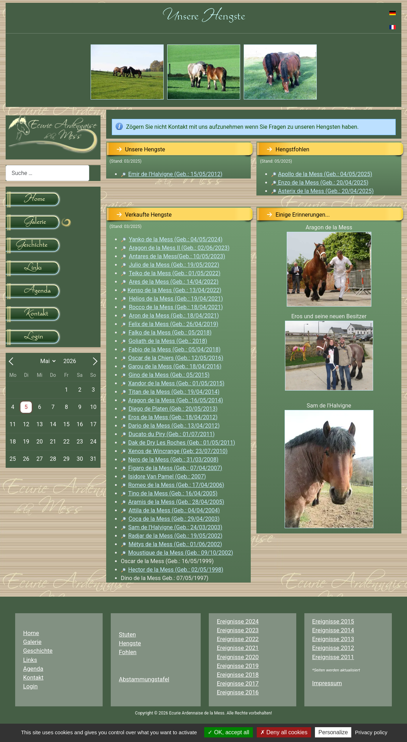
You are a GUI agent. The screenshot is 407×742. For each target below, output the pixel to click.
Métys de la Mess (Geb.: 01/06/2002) (175, 544)
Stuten (127, 634)
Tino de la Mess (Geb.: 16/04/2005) (173, 493)
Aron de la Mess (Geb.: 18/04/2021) (174, 315)
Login (30, 686)
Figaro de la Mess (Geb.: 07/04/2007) (175, 468)
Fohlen (127, 652)
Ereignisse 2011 (333, 656)
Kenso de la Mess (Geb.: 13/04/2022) (174, 290)
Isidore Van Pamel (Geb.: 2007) (167, 476)
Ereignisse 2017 (238, 683)
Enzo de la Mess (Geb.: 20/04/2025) (319, 182)
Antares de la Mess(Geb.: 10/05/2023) (177, 256)
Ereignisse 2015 (333, 621)
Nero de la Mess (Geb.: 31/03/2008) (173, 459)
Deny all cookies (284, 732)
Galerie (32, 641)
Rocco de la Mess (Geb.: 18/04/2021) (176, 307)
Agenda (33, 668)
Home (31, 633)
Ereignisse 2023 (238, 630)
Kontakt (33, 677)
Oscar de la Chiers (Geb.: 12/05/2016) (176, 358)
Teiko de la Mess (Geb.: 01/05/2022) (174, 273)
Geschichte (38, 650)
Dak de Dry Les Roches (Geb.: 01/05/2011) (181, 442)
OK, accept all (228, 732)
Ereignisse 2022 (238, 639)
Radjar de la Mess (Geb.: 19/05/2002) (175, 535)
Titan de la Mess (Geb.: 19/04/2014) (174, 391)
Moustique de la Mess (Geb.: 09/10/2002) (180, 552)
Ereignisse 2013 (333, 639)
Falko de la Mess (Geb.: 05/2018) (169, 332)
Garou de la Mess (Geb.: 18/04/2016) (174, 366)
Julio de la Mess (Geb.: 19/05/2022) (174, 264)
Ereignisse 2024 (238, 621)
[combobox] (47, 173)
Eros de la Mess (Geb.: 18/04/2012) (173, 417)
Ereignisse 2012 (333, 647)
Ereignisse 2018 (238, 674)
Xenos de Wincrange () (178, 451)
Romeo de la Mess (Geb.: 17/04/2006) (176, 485)
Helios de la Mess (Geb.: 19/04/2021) (176, 298)
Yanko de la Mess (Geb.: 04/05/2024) (175, 239)
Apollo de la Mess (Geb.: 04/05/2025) (325, 174)
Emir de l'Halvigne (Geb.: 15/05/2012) (175, 174)
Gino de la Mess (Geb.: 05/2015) (168, 375)
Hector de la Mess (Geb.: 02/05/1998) (175, 569)
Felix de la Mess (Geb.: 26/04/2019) (173, 324)
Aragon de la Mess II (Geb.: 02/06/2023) (179, 248)
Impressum (327, 683)
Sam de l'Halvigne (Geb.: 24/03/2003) (175, 527)
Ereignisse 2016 (238, 692)
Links (30, 659)
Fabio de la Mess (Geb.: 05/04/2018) (174, 349)
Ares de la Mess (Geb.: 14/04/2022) (173, 281)
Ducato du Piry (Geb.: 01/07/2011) (172, 434)
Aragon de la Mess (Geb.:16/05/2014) (175, 400)
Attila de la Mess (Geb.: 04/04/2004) (174, 510)
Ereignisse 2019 (238, 665)
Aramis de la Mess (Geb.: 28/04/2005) (172, 502)
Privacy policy (371, 732)
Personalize (333, 732)
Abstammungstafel (144, 679)
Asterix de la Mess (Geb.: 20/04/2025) (325, 191)
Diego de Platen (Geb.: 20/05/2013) (173, 408)
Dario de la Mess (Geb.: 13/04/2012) (174, 425)
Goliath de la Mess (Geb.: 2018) (167, 341)
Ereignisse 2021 (238, 647)
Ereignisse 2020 (238, 656)
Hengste (130, 643)
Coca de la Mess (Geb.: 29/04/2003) (174, 518)
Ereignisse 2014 (333, 630)
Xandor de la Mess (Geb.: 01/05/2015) (176, 383)
